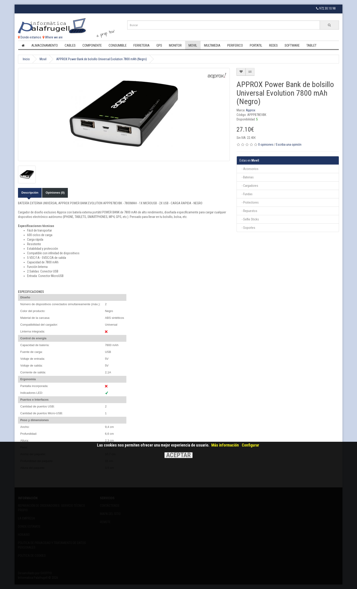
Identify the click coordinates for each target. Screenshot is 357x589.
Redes (273, 45)
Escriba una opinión (288, 144)
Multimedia (212, 45)
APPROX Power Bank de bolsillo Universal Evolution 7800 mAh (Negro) (101, 59)
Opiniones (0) (55, 192)
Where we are (53, 37)
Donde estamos (29, 37)
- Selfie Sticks (249, 219)
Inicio (26, 59)
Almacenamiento (44, 45)
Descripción (29, 192)
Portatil (256, 45)
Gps (159, 45)
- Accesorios (249, 169)
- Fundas (246, 194)
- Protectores (249, 202)
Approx (250, 110)
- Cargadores (249, 185)
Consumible (118, 45)
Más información (225, 445)
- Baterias (247, 177)
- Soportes (247, 228)
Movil (193, 45)
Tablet (311, 45)
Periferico (235, 45)
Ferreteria (141, 45)
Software (292, 45)
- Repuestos (248, 211)
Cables (70, 45)
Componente (92, 45)
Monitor (175, 45)
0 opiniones (265, 144)
